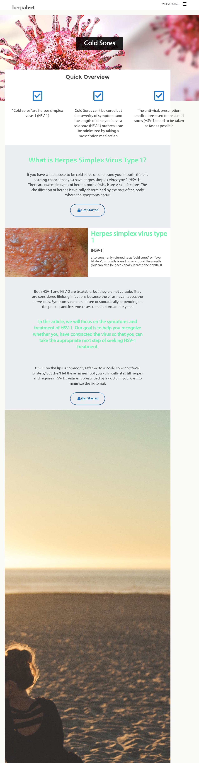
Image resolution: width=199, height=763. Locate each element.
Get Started (88, 210)
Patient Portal (170, 4)
